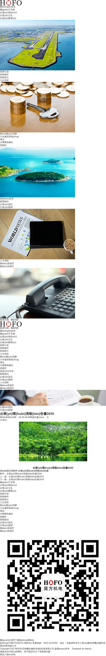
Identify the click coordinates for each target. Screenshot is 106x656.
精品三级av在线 (7, 654)
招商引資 (4, 72)
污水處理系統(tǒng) (9, 136)
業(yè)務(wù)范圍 (8, 134)
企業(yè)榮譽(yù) (8, 18)
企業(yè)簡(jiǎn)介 (8, 12)
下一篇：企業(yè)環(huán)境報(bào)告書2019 (22, 479)
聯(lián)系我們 (7, 263)
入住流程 (4, 80)
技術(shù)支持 (7, 198)
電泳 (2, 139)
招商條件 (4, 74)
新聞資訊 (4, 201)
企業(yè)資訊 (6, 204)
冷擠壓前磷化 (6, 142)
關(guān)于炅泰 (7, 9)
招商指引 (4, 77)
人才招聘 (4, 260)
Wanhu (88, 649)
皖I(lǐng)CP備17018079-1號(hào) (16, 643)
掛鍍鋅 (3, 145)
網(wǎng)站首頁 (7, 7)
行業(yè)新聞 (6, 207)
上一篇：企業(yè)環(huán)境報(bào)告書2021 (22, 476)
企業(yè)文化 (6, 15)
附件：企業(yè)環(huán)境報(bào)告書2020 (21, 473)
